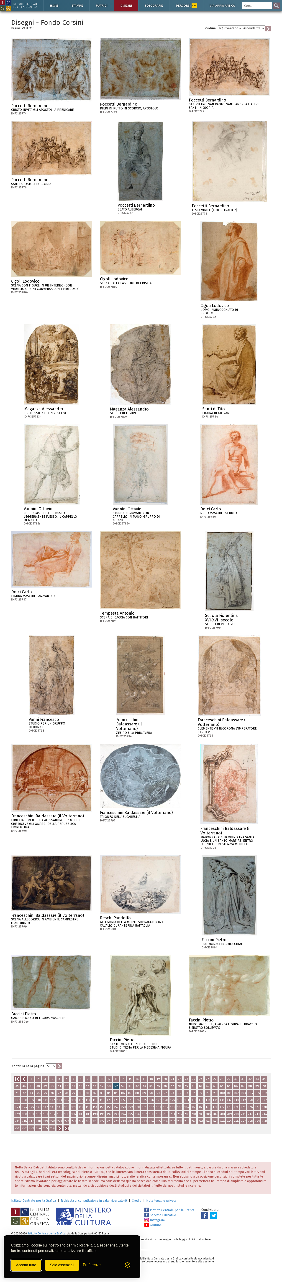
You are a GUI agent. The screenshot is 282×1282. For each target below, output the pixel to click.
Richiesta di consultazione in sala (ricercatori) (94, 1201)
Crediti (136, 1201)
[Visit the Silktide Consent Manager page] (127, 1265)
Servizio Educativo (160, 1215)
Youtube (153, 1225)
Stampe (77, 6)
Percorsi (186, 5)
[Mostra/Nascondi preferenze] (92, 1265)
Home (54, 6)
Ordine (210, 28)
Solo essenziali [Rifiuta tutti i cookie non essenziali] (62, 1265)
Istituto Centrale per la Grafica (33, 1201)
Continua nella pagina (28, 1066)
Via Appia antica (222, 6)
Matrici (101, 6)
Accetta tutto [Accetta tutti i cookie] (26, 1265)
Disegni (126, 6)
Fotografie (154, 6)
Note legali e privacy (161, 1201)
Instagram (154, 1220)
